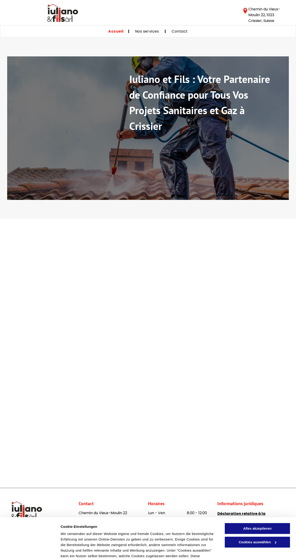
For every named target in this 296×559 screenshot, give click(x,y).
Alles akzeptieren (257, 499)
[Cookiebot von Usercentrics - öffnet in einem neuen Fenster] (30, 550)
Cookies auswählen (77, 550)
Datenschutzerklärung (113, 537)
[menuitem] (115, 31)
